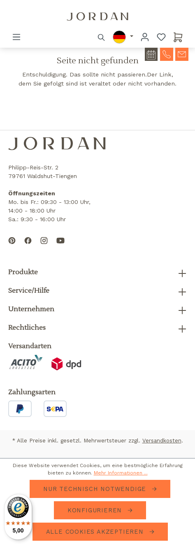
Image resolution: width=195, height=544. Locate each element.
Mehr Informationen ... (121, 473)
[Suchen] (101, 37)
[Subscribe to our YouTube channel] (60, 247)
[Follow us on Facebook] (28, 247)
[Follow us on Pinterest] (12, 247)
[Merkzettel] (161, 37)
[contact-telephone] (166, 53)
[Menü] (16, 37)
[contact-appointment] (151, 54)
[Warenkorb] (178, 37)
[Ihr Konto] (145, 37)
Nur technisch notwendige (96, 489)
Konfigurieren (95, 510)
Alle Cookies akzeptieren (96, 531)
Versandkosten (161, 441)
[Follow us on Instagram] (44, 247)
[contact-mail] (182, 53)
